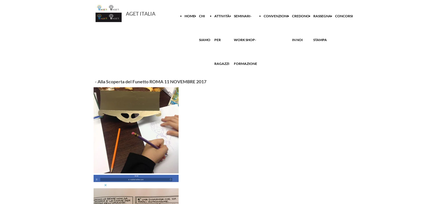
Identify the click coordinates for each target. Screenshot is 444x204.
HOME (190, 16)
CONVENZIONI (276, 16)
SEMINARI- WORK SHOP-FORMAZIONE (245, 40)
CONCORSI (344, 16)
